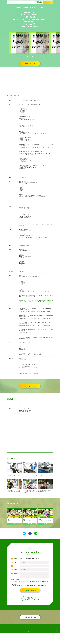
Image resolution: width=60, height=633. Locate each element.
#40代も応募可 (37, 304)
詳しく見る (14, 523)
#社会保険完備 (43, 300)
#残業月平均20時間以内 (41, 301)
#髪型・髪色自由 (42, 304)
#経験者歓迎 (21, 300)
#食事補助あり (30, 301)
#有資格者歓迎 (48, 301)
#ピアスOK (32, 304)
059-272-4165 (38, 2)
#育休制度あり (27, 304)
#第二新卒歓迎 (34, 300)
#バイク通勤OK (25, 301)
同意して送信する (30, 590)
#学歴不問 (39, 300)
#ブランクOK (22, 304)
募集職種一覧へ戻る (30, 617)
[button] (47, 44)
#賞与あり (29, 300)
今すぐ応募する (47, 2)
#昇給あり (25, 300)
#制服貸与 (35, 301)
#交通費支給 (49, 300)
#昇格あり (47, 304)
